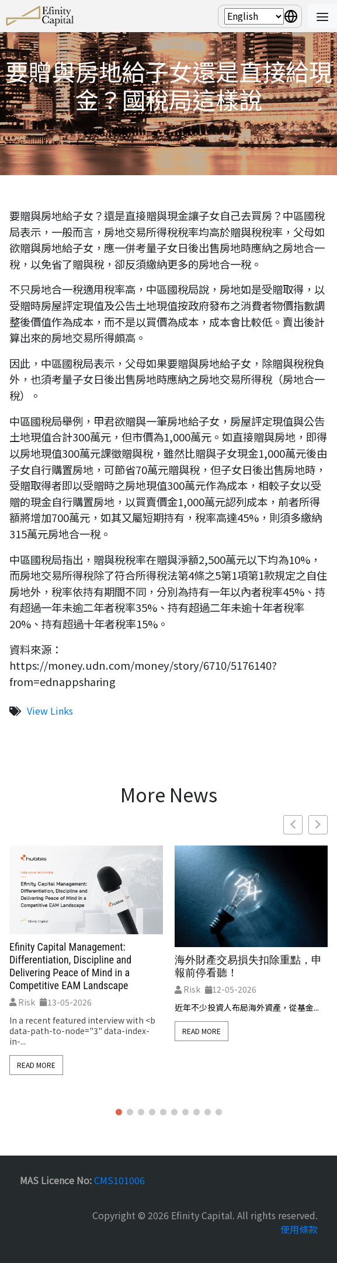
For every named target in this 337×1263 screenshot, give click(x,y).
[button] (318, 824)
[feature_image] (86, 888)
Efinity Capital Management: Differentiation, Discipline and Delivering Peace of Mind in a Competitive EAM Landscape (70, 966)
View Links (50, 711)
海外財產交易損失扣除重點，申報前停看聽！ (248, 966)
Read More (36, 1065)
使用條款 (299, 1229)
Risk (22, 1002)
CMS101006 (119, 1180)
